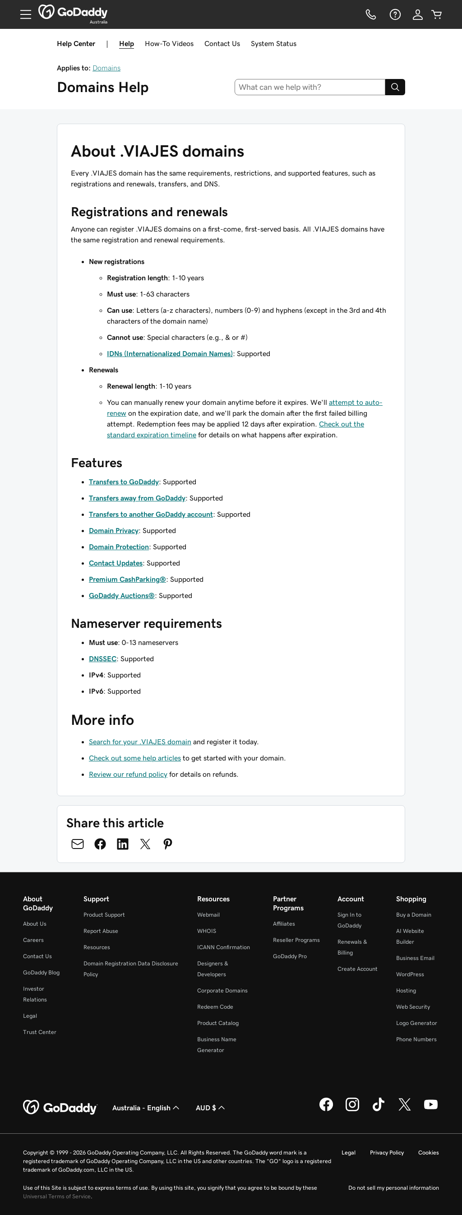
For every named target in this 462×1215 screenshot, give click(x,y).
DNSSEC (102, 658)
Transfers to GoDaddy (124, 481)
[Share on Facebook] (100, 844)
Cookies (428, 1152)
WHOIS (206, 931)
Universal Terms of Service (57, 1196)
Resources (96, 947)
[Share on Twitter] (145, 844)
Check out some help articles (135, 757)
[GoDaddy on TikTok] (378, 1109)
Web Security (413, 1007)
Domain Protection (119, 546)
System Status (273, 43)
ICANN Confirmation (223, 947)
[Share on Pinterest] (168, 844)
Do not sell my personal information (393, 1188)
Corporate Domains (222, 990)
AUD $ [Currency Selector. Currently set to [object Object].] (211, 1107)
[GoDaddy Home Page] (60, 1107)
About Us (34, 924)
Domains (106, 67)
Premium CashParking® (127, 579)
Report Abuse (100, 931)
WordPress (410, 974)
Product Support (104, 915)
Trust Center (39, 1032)
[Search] (395, 87)
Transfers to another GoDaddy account (151, 514)
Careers (33, 940)
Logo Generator (416, 1023)
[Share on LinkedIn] (122, 844)
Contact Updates (116, 562)
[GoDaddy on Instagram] (352, 1109)
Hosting (406, 990)
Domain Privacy (114, 530)
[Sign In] (417, 14)
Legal (30, 1016)
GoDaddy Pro (290, 956)
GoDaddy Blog (41, 972)
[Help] (394, 14)
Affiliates (284, 924)
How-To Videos (169, 43)
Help (126, 43)
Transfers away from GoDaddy (137, 497)
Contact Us (222, 43)
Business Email (415, 958)
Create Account (357, 969)
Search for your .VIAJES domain (140, 741)
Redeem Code (215, 1007)
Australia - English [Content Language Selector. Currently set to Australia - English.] (146, 1107)
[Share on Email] (77, 844)
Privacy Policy (387, 1152)
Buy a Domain (413, 915)
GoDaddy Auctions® (122, 595)
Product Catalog (218, 1023)
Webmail (208, 915)
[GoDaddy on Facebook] (326, 1109)
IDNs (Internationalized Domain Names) (170, 353)
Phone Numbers (416, 1039)
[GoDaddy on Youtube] (431, 1109)
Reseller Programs (296, 940)
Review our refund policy (128, 774)
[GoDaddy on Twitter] (405, 1109)
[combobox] (310, 87)
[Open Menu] (22, 14)
